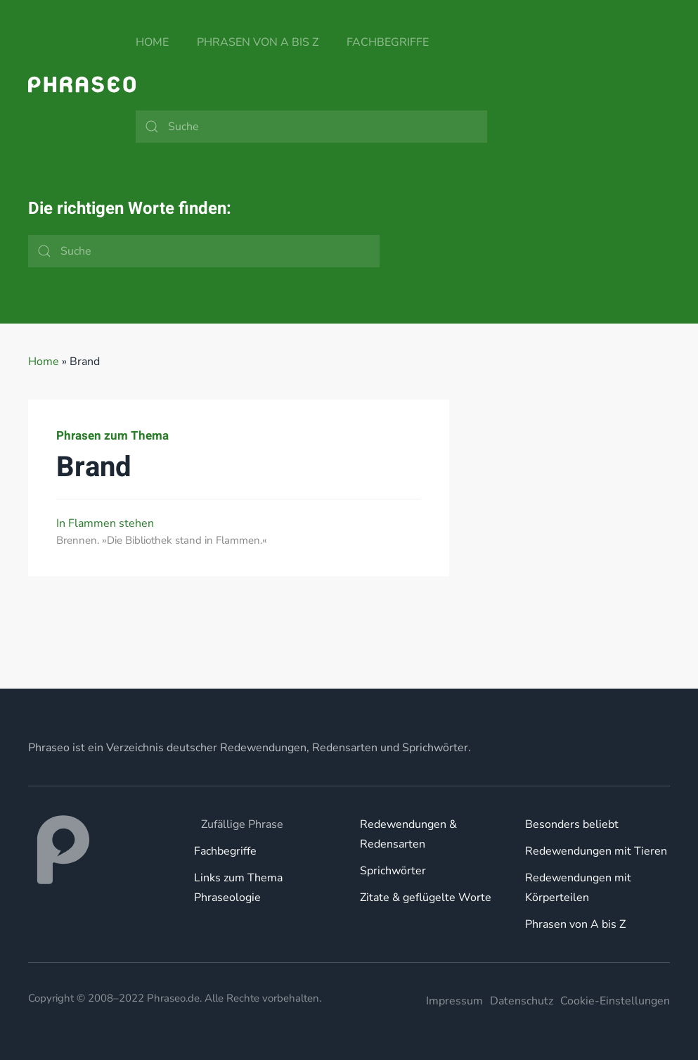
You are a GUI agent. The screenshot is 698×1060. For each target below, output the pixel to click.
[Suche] (311, 126)
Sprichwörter (393, 871)
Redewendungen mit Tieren (596, 851)
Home (152, 42)
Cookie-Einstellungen (615, 1001)
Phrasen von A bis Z (257, 42)
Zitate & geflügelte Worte (425, 897)
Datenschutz (521, 1001)
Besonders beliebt (572, 824)
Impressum (454, 1001)
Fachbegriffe (388, 42)
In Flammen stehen (105, 523)
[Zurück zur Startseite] (82, 84)
